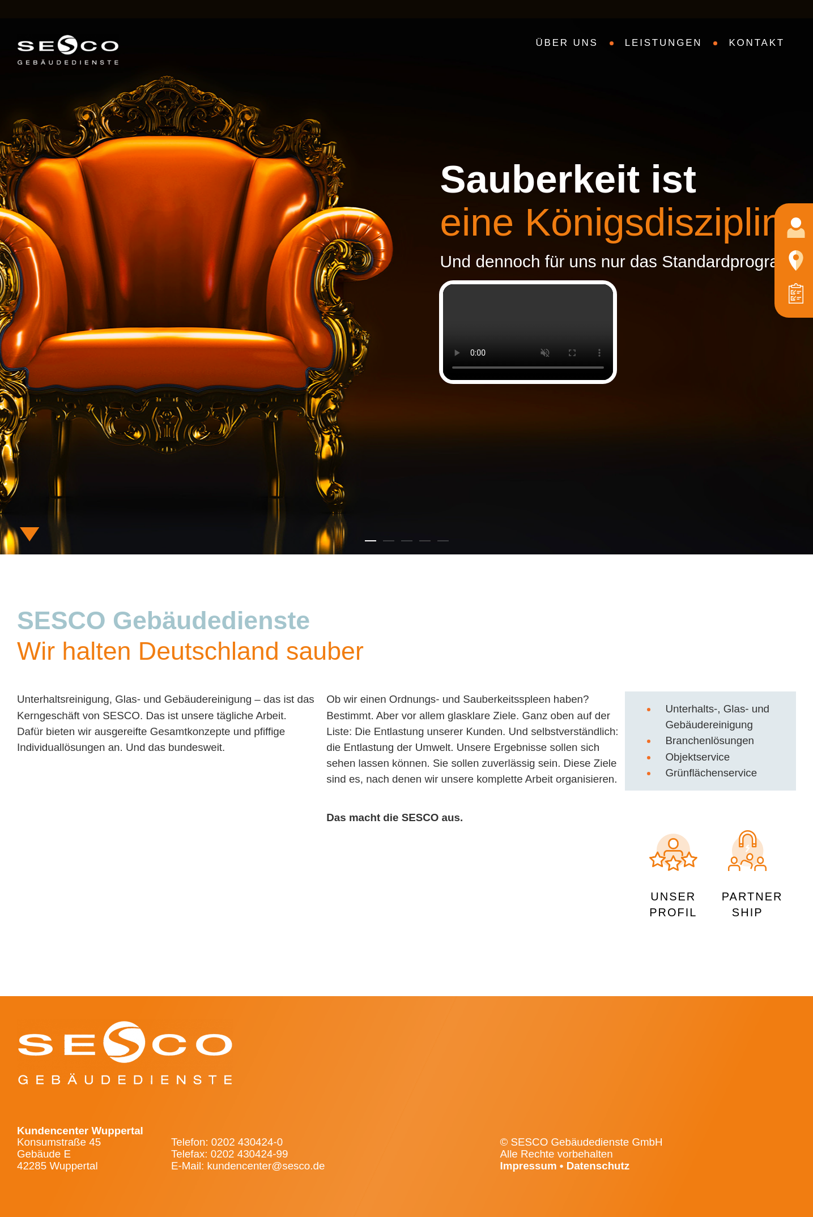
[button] (370, 540)
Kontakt (757, 42)
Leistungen (664, 42)
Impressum (528, 1166)
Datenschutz (598, 1166)
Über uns (567, 42)
